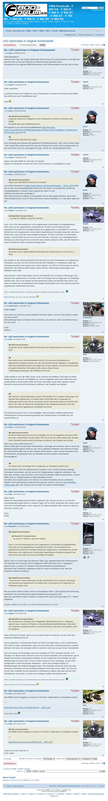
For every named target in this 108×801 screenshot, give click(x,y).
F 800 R (84, 794)
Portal (9, 31)
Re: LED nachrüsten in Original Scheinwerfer (29, 50)
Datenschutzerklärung (96, 794)
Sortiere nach (68, 758)
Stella (10, 53)
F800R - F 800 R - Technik (48, 31)
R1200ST (76, 794)
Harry (10, 693)
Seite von (94, 45)
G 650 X (68, 794)
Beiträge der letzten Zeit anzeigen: (37, 758)
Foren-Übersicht (19, 31)
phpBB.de (63, 791)
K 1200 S (23, 794)
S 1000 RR (60, 794)
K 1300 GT (31, 794)
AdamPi (11, 85)
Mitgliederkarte (71, 35)
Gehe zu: (20, 771)
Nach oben (103, 77)
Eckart (10, 111)
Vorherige (7, 759)
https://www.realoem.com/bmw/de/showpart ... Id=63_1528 (49, 186)
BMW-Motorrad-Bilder (10, 794)
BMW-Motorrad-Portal (67, 31)
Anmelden (100, 35)
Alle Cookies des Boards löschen (69, 786)
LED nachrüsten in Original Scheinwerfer (28, 41)
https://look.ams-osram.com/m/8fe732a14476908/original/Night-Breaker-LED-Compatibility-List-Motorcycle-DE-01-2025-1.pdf (40, 130)
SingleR (11, 210)
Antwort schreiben (10, 45)
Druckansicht (97, 30)
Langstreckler (13, 306)
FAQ (80, 35)
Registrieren (89, 35)
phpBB (47, 790)
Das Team (52, 786)
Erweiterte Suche (98, 10)
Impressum (54, 796)
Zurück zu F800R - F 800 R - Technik (17, 769)
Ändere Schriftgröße (102, 30)
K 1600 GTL (50, 794)
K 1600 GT (41, 794)
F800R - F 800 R (32, 31)
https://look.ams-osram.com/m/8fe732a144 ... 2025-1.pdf (27, 707)
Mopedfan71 (12, 526)
